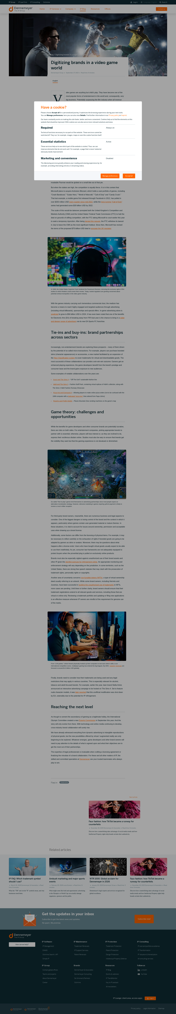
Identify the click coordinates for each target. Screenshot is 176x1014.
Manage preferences (110, 176)
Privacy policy (114, 115)
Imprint (124, 115)
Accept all (129, 176)
